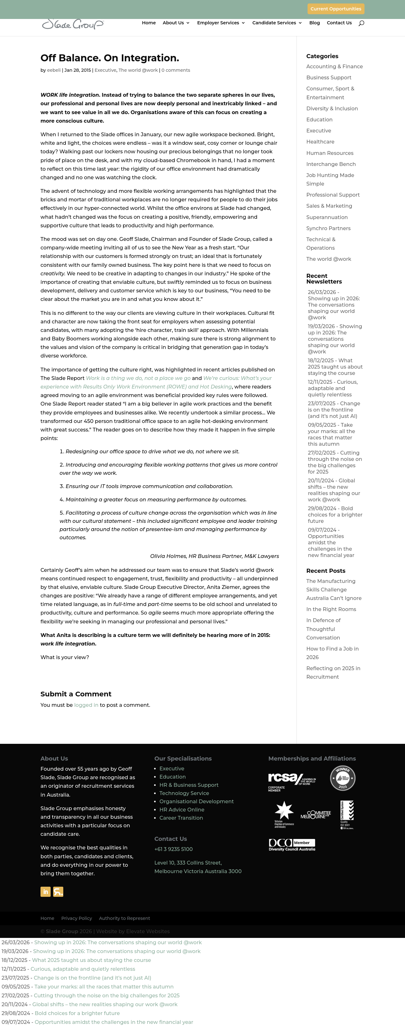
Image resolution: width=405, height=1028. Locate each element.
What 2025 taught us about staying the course (335, 367)
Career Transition (181, 818)
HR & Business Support (189, 785)
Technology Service (184, 793)
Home (149, 23)
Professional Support (333, 195)
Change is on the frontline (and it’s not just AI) (334, 410)
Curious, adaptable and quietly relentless (333, 388)
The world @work (138, 70)
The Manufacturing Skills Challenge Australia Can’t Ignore (334, 589)
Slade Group (62, 931)
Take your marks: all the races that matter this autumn (331, 434)
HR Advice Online (181, 810)
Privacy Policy (76, 918)
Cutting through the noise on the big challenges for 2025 (335, 462)
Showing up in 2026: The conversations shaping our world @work (334, 308)
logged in (86, 705)
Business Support (329, 78)
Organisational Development (196, 802)
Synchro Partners (328, 228)
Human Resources (329, 153)
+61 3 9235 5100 (173, 849)
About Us (173, 23)
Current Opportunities (336, 9)
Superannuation (327, 217)
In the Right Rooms (331, 609)
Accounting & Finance (334, 67)
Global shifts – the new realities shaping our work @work (334, 490)
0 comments (176, 70)
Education (319, 120)
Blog (314, 23)
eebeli (54, 70)
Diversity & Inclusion (332, 109)
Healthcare (320, 142)
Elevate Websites (148, 931)
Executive (105, 70)
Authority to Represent (124, 918)
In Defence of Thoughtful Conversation (323, 628)
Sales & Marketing (329, 206)
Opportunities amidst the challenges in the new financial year (331, 545)
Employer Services (218, 23)
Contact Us (339, 23)
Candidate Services (274, 23)
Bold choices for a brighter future (335, 514)
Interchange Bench (331, 164)
